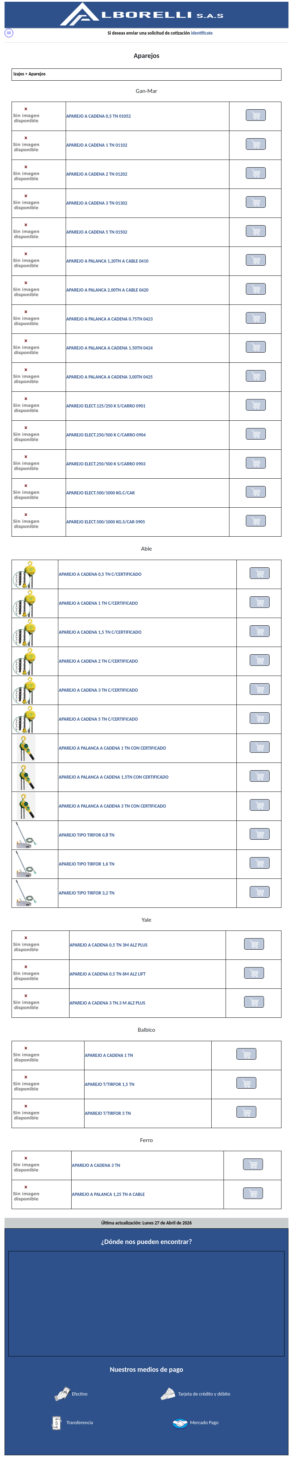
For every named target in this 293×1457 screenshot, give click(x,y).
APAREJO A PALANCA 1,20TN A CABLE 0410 (107, 261)
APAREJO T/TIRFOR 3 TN (108, 1113)
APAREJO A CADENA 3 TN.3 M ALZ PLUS (107, 1003)
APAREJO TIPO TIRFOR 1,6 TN (87, 864)
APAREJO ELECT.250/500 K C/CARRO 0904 (106, 435)
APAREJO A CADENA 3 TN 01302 (96, 203)
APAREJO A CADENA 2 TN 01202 (96, 174)
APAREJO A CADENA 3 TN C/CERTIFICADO (98, 690)
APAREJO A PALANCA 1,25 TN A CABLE (108, 1194)
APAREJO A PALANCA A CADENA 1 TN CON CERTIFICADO (112, 748)
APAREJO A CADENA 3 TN (96, 1165)
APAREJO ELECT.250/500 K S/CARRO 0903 (106, 464)
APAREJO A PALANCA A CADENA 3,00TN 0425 (109, 377)
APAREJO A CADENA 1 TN (109, 1055)
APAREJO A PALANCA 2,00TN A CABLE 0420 (107, 290)
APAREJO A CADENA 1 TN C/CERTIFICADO (98, 603)
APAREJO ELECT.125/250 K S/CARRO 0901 (106, 406)
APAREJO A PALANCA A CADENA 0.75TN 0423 (109, 319)
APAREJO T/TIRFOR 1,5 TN (109, 1084)
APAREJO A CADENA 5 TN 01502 (96, 232)
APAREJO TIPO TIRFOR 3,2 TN (87, 893)
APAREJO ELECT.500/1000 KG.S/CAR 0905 (105, 522)
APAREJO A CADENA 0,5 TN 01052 (98, 116)
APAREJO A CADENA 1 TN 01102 (96, 145)
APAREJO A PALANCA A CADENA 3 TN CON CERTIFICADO (112, 806)
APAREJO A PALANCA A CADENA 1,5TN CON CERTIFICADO (113, 777)
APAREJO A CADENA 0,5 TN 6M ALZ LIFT (108, 974)
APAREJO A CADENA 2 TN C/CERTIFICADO (98, 661)
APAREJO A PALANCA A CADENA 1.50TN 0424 (109, 348)
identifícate (202, 33)
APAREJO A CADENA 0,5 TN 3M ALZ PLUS (109, 945)
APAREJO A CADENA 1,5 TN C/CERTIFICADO (100, 632)
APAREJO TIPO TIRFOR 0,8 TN (87, 835)
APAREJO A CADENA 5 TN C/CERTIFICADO (98, 719)
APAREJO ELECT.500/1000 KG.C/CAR (100, 493)
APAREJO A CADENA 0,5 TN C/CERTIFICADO (100, 574)
